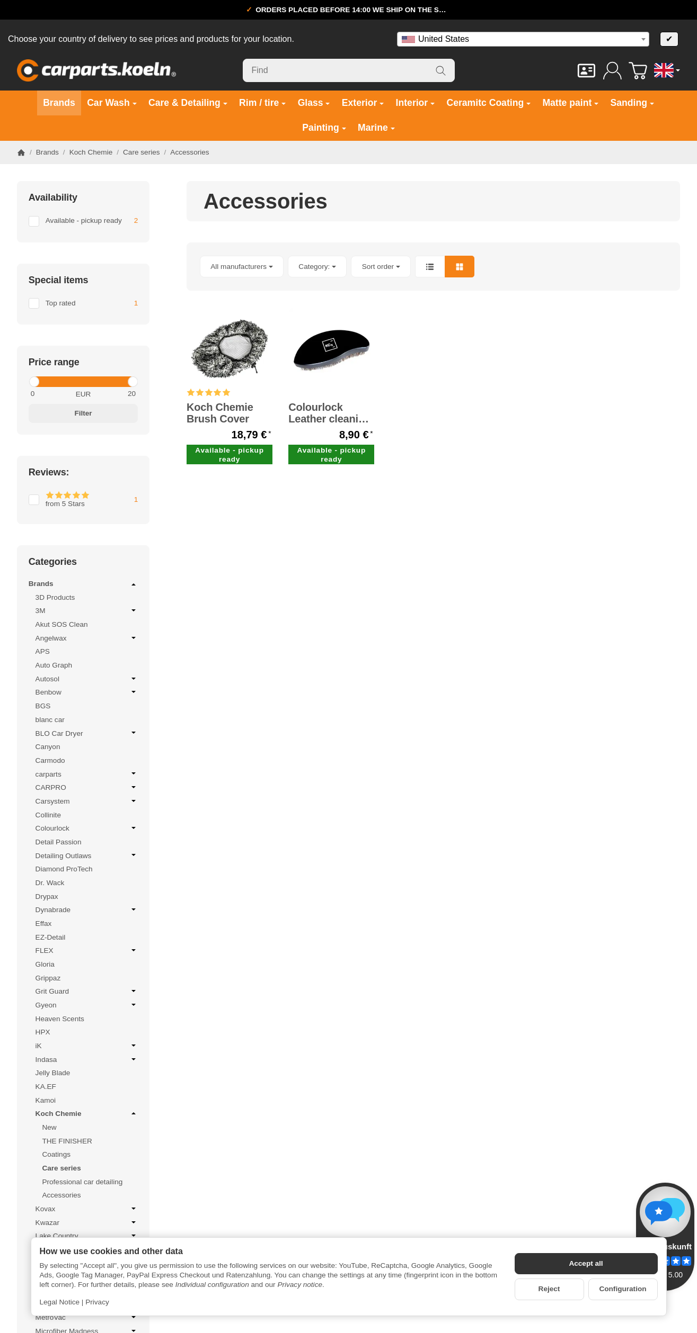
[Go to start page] (96, 70)
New (49, 1127)
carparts (87, 774)
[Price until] (113, 394)
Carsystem (87, 801)
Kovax (87, 1208)
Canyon (48, 747)
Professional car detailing (82, 1182)
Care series (61, 1168)
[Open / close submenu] (133, 584)
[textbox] (523, 39)
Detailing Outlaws (87, 855)
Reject (549, 1289)
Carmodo (50, 760)
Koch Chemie (87, 1113)
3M (87, 610)
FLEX (87, 950)
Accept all (586, 1263)
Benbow (87, 692)
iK (87, 1045)
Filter (83, 413)
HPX (43, 1032)
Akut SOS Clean (62, 624)
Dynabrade (87, 909)
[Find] (349, 70)
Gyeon (87, 1005)
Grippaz (48, 978)
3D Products (55, 597)
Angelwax (87, 638)
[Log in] (612, 70)
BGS (43, 706)
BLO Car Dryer (87, 733)
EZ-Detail (51, 937)
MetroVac (87, 1317)
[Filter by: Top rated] (83, 303)
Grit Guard (87, 991)
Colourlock (87, 828)
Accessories (61, 1195)
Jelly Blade (53, 1073)
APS (43, 651)
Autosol (87, 678)
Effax (44, 923)
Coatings (56, 1154)
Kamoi (46, 1100)
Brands (83, 584)
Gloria (45, 964)
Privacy (97, 1302)
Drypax (47, 896)
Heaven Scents (60, 1019)
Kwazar (87, 1222)
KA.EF (46, 1087)
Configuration (622, 1289)
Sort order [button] (381, 267)
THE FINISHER (67, 1141)
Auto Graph (54, 665)
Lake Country (87, 1235)
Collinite (48, 815)
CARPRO (87, 787)
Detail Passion (59, 842)
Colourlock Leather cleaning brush (329, 413)
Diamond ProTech (64, 869)
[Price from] (53, 394)
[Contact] (586, 70)
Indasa (87, 1059)
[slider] (34, 381)
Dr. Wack (50, 883)
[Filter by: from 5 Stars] (83, 500)
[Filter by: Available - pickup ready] (83, 221)
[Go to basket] (638, 70)
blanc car (50, 720)
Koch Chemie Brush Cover (220, 413)
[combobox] (523, 39)
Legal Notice (60, 1302)
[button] (433, 267)
